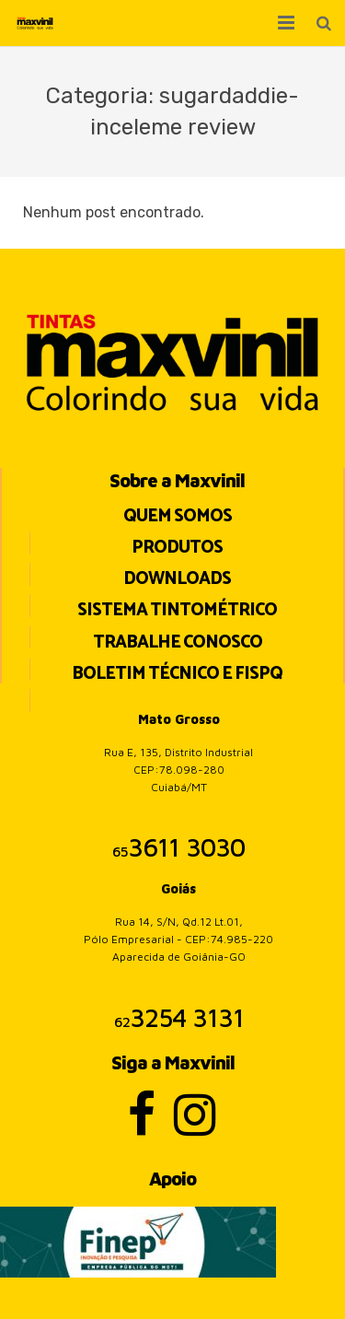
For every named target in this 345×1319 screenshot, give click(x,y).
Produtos (177, 547)
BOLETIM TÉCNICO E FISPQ (177, 674)
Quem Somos (177, 516)
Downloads (177, 579)
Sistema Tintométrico (177, 610)
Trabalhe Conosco (177, 642)
